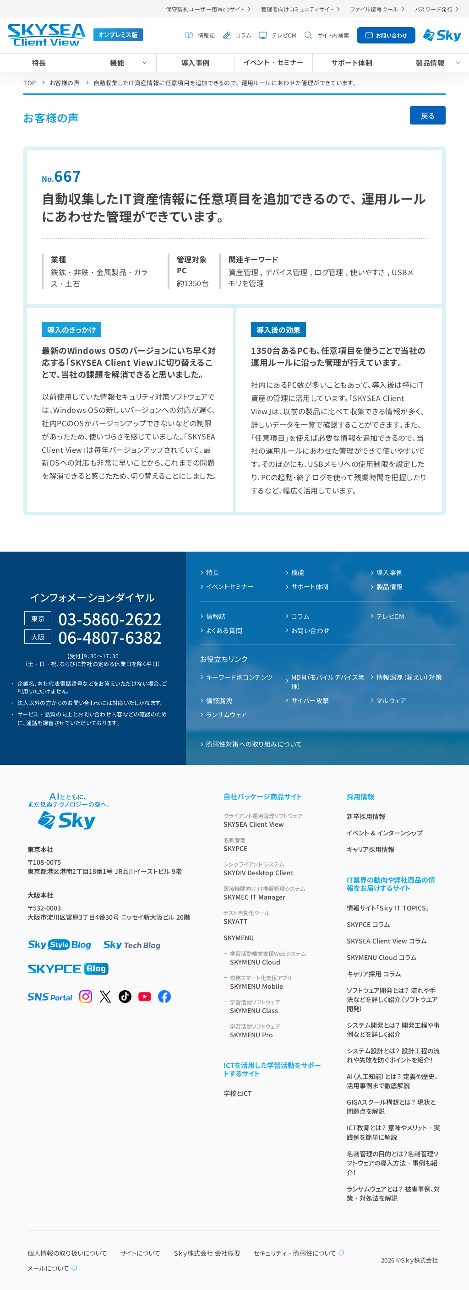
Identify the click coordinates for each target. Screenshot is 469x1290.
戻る (428, 115)
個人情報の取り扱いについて (67, 1252)
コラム (243, 35)
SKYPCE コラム (368, 924)
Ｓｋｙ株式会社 (419, 1260)
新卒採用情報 (366, 816)
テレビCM (284, 35)
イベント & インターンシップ (385, 832)
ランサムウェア (226, 714)
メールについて (52, 1268)
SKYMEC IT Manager (274, 892)
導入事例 (195, 62)
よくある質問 (224, 630)
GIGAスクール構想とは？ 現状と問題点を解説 (391, 1106)
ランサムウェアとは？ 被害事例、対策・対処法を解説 (393, 1193)
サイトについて (140, 1252)
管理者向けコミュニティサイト (297, 9)
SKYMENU (239, 937)
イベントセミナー (230, 586)
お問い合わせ (391, 35)
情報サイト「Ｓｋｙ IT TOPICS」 (388, 907)
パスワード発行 (434, 9)
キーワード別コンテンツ (239, 677)
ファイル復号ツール (374, 9)
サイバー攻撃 (310, 700)
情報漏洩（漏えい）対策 (409, 677)
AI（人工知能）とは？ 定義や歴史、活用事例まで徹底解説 (392, 1081)
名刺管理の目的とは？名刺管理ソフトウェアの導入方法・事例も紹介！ (393, 1163)
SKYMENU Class (277, 1006)
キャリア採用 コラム (374, 973)
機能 (117, 62)
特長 (39, 62)
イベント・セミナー (273, 62)
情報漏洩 (219, 700)
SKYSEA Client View (274, 820)
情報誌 (206, 35)
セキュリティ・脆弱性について (298, 1252)
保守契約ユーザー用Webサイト (205, 9)
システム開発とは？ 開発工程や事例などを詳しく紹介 (393, 1029)
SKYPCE (274, 844)
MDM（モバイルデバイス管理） (328, 681)
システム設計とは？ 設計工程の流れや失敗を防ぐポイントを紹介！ (393, 1055)
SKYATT (274, 917)
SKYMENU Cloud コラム (381, 957)
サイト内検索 (333, 35)
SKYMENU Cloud (277, 957)
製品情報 (389, 586)
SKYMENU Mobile (277, 982)
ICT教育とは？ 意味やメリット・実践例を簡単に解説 (393, 1132)
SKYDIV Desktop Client (274, 868)
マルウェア (391, 700)
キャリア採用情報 (370, 849)
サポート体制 (351, 62)
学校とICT (238, 1093)
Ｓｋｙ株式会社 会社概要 (207, 1252)
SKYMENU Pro (277, 1030)
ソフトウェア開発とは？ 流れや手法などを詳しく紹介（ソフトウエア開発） (392, 999)
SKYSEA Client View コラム (386, 940)
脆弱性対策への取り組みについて (254, 743)
